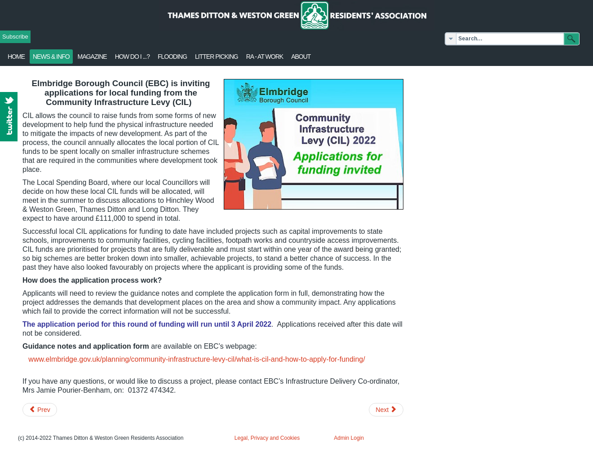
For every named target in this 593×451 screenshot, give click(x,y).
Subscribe (15, 36)
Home (16, 56)
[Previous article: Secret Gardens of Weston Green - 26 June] (39, 409)
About (300, 56)
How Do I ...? (132, 56)
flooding (172, 56)
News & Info (51, 56)
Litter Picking (216, 56)
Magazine (92, 56)
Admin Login (349, 438)
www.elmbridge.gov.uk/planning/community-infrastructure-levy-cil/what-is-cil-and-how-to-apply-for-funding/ (196, 359)
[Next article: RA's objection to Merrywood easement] (386, 409)
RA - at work (264, 56)
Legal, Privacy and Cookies (267, 438)
